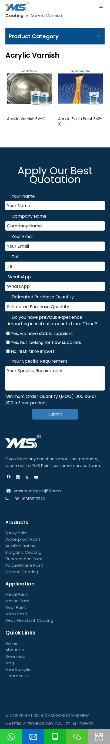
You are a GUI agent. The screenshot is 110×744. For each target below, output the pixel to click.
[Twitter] (27, 478)
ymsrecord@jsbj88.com (37, 491)
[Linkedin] (18, 478)
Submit (55, 414)
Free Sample (18, 669)
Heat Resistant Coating (29, 620)
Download (15, 656)
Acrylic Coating (20, 546)
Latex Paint (16, 614)
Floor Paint (15, 607)
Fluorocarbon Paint (24, 559)
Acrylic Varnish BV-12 (26, 118)
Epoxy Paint (16, 533)
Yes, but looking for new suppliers (43, 342)
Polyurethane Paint (24, 565)
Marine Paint (17, 601)
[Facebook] (8, 478)
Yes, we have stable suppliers (39, 333)
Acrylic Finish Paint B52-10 (80, 121)
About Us (14, 650)
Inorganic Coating (23, 552)
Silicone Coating (21, 572)
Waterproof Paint (23, 539)
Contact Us (17, 676)
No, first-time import (30, 351)
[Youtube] (36, 478)
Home (11, 643)
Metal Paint (16, 594)
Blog (9, 663)
